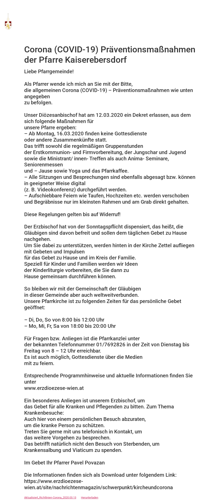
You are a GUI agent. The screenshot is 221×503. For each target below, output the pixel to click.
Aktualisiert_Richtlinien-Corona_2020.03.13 (50, 497)
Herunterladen (89, 497)
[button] (214, 21)
